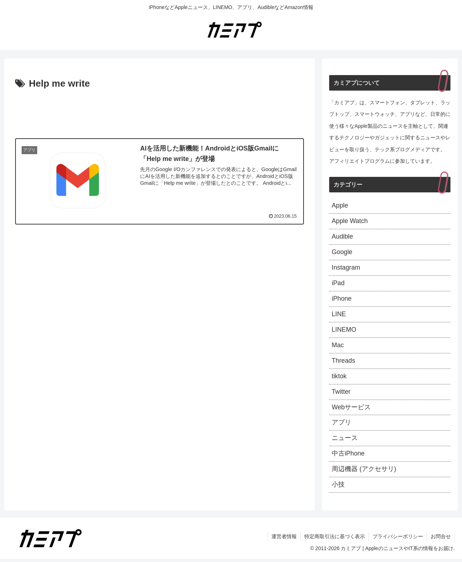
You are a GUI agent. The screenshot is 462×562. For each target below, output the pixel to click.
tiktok (339, 378)
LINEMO (344, 331)
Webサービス (351, 409)
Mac (338, 346)
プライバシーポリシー (397, 540)
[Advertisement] (159, 112)
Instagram (346, 268)
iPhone (342, 300)
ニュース (345, 440)
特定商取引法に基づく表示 (334, 540)
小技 (338, 487)
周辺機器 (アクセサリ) (364, 472)
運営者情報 (284, 540)
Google (342, 253)
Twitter (341, 393)
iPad (338, 284)
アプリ (341, 425)
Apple (340, 205)
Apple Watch (350, 221)
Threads (344, 362)
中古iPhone (348, 456)
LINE (339, 315)
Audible (342, 237)
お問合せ (441, 540)
